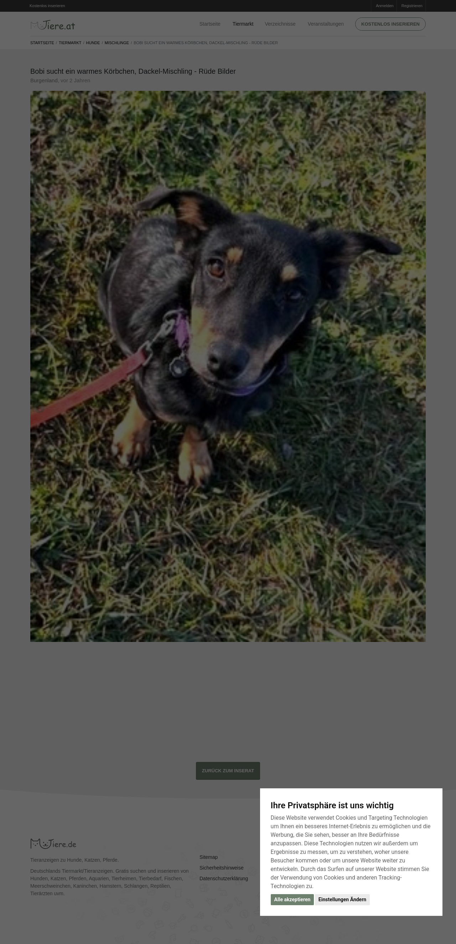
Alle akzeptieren (292, 899)
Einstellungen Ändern (342, 899)
